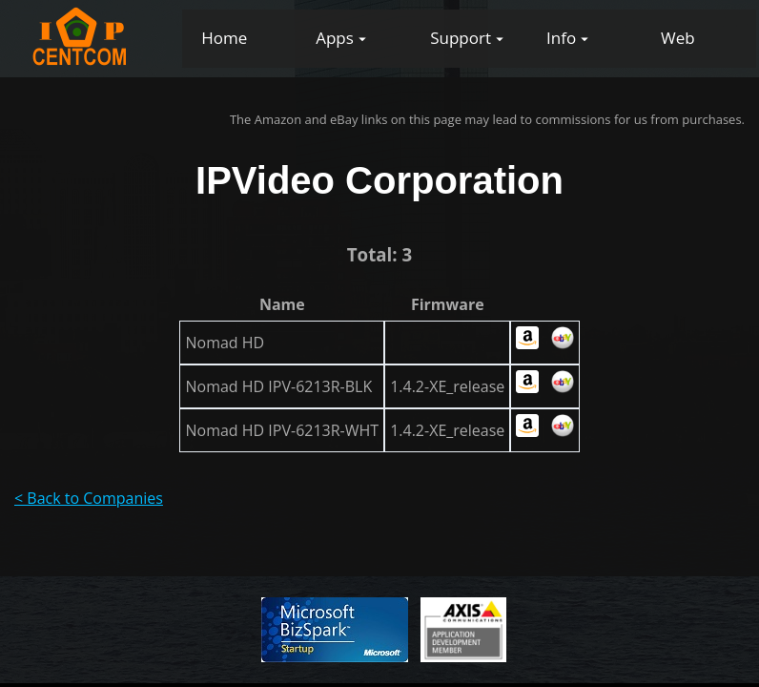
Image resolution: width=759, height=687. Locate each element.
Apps (335, 38)
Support (460, 38)
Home (224, 38)
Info (561, 38)
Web (678, 38)
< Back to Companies (88, 498)
